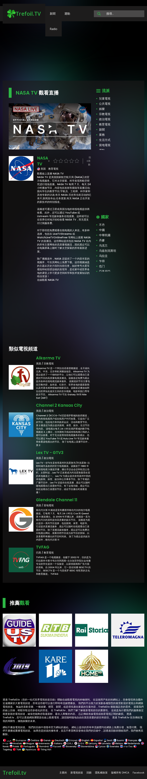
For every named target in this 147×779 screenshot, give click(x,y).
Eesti (108, 740)
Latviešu (104, 743)
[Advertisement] (73, 53)
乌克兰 (103, 245)
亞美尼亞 (104, 271)
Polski (14, 746)
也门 (102, 266)
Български (19, 740)
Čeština (33, 740)
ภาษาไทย (126, 746)
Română (42, 746)
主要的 (63, 772)
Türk (16, 749)
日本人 (68, 743)
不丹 (102, 225)
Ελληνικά (71, 740)
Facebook (138, 772)
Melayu (117, 743)
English (84, 740)
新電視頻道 (76, 772)
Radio (53, 29)
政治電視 (104, 119)
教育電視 (104, 124)
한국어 (79, 743)
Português (28, 746)
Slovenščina (86, 746)
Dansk (45, 740)
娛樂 (102, 109)
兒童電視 (104, 99)
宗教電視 (104, 114)
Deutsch (58, 740)
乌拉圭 (103, 256)
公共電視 (104, 104)
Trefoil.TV (24, 13)
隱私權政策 (101, 772)
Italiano (56, 743)
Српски (100, 746)
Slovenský (69, 746)
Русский (55, 746)
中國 (102, 230)
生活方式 (104, 140)
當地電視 (104, 145)
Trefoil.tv (14, 772)
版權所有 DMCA (120, 772)
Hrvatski (15, 743)
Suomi (118, 740)
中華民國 (104, 235)
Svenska (113, 746)
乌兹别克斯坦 (107, 251)
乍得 (102, 261)
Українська (29, 749)
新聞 (52, 14)
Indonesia (42, 743)
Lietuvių (91, 743)
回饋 (89, 772)
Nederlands (132, 743)
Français (131, 740)
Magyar (28, 743)
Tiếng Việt (44, 749)
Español (96, 740)
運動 (67, 14)
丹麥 (102, 240)
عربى (7, 740)
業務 (102, 135)
